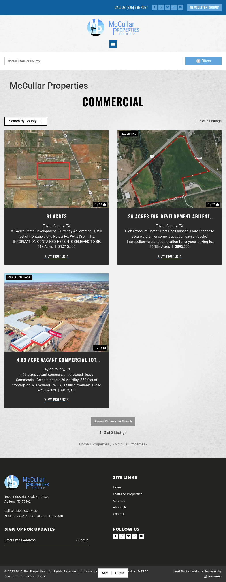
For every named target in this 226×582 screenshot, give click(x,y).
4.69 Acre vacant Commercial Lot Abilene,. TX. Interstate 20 (56, 359)
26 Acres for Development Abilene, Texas (169, 216)
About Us (119, 507)
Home (117, 487)
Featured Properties (127, 494)
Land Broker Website (188, 571)
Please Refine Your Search (113, 421)
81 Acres (57, 216)
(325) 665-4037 (137, 7)
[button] (113, 44)
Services (119, 500)
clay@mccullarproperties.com (41, 515)
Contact (118, 514)
